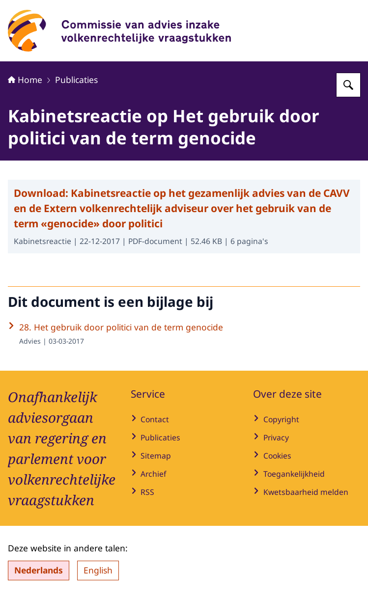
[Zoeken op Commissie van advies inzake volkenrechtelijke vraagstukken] (348, 85)
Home (25, 79)
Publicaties (76, 79)
